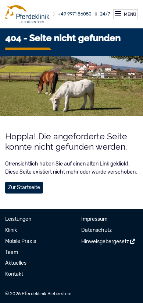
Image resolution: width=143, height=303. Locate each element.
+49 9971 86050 (71, 14)
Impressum (94, 219)
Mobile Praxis (20, 241)
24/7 (101, 14)
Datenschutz (96, 230)
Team (11, 252)
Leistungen (18, 219)
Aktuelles (15, 263)
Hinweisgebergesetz (105, 241)
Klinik (11, 230)
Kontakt (14, 274)
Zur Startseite (24, 187)
